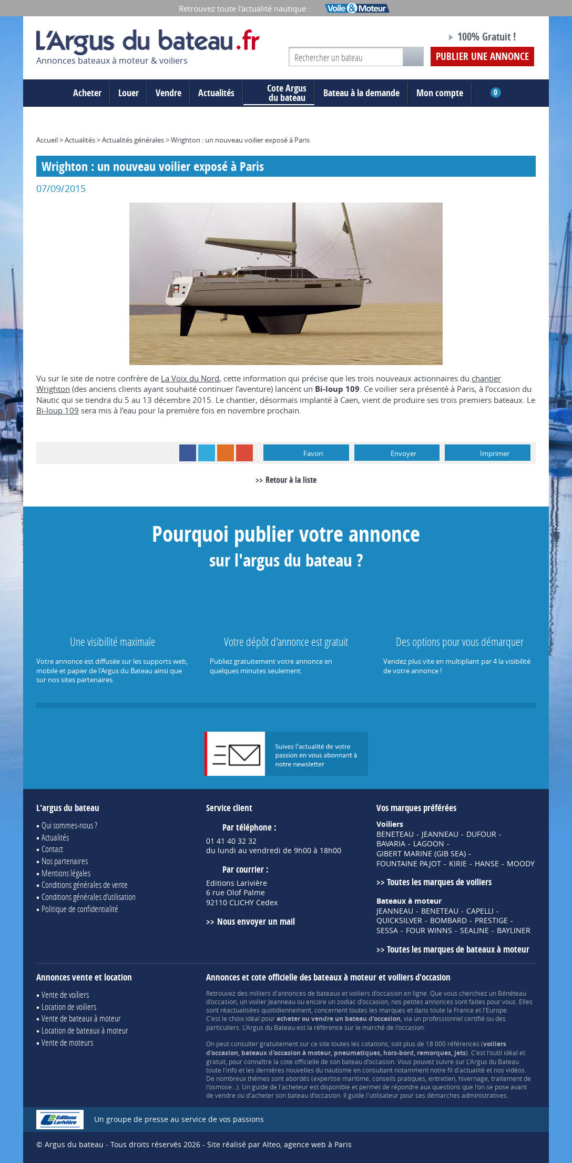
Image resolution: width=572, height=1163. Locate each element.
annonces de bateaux (309, 993)
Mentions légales (66, 873)
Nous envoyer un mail (256, 921)
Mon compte (439, 92)
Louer (128, 92)
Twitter (206, 452)
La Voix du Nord (190, 378)
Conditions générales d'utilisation (89, 897)
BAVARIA (390, 843)
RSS (225, 452)
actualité (472, 1070)
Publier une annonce (482, 56)
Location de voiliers (69, 1006)
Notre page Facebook (418, 38)
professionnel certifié (454, 1018)
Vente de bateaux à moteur (81, 1018)
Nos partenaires (65, 861)
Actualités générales (133, 140)
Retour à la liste (290, 480)
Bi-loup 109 (57, 410)
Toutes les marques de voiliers (439, 882)
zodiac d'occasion (362, 1001)
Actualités (216, 92)
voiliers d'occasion (375, 993)
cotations (374, 1043)
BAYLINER (513, 930)
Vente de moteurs (67, 1042)
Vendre (168, 92)
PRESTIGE (491, 920)
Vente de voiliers (65, 994)
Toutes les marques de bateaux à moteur (458, 949)
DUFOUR (481, 834)
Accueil (47, 140)
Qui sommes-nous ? (69, 825)
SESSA (387, 930)
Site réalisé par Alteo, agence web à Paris (279, 1144)
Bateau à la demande (361, 92)
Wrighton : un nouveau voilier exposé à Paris (240, 140)
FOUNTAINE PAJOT (408, 863)
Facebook (187, 452)
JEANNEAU (440, 834)
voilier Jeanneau (272, 1001)
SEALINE (474, 930)
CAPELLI (480, 911)
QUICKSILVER (399, 920)
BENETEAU (395, 834)
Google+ (244, 452)
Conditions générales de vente (85, 884)
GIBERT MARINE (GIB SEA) (421, 853)
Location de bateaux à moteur (85, 1030)
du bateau (279, 93)
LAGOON (428, 843)
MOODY (521, 863)
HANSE (487, 863)
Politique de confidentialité (80, 909)
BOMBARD (448, 920)
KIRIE (458, 863)
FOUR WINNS (429, 930)
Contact (52, 849)
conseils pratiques (398, 1078)
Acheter (87, 92)
